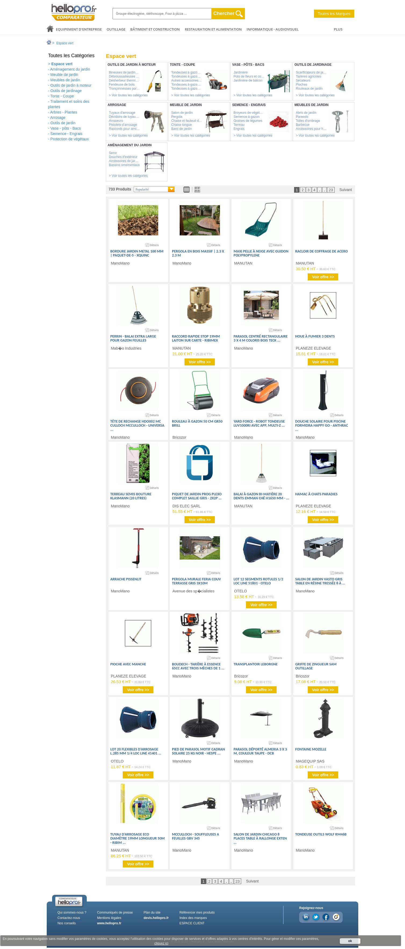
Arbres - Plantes (63, 112)
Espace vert (64, 43)
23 (331, 190)
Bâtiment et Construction (155, 29)
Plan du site (152, 912)
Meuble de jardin (64, 74)
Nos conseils (66, 923)
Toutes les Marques (334, 14)
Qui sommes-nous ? (71, 912)
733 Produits (120, 189)
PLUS (338, 29)
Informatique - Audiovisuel (273, 29)
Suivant (345, 190)
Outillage (116, 29)
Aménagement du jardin (70, 69)
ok (350, 941)
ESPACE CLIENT (192, 923)
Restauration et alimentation (213, 29)
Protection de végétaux (69, 139)
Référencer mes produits (197, 912)
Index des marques (193, 918)
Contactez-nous (68, 918)
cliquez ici (161, 943)
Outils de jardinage (66, 91)
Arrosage (58, 117)
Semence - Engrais (66, 133)
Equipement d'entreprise (79, 29)
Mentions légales (109, 918)
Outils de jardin (62, 123)
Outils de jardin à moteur (71, 85)
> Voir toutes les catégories (128, 95)
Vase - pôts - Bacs (65, 128)
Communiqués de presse (115, 912)
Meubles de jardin (65, 80)
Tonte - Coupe (62, 96)
